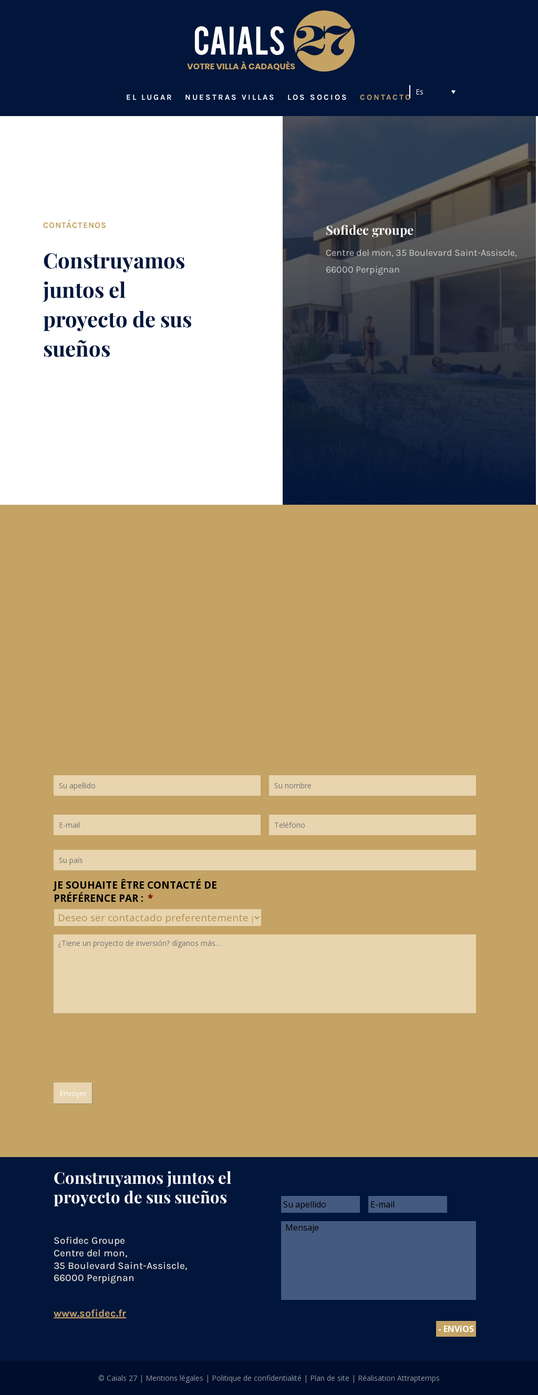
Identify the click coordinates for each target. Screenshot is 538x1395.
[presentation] (133, 1045)
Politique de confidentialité (257, 1378)
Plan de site (329, 1378)
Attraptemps (418, 1378)
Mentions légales (174, 1378)
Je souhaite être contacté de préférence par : (135, 891)
